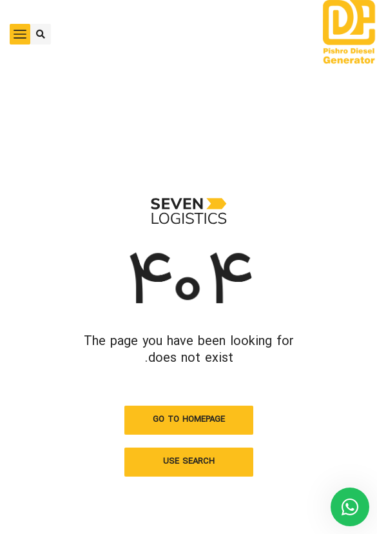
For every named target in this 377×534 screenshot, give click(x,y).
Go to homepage (189, 419)
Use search (189, 461)
